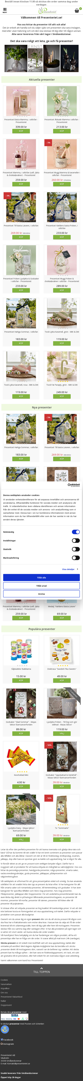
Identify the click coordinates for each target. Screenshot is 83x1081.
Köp (21, 131)
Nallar (3, 1001)
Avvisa (41, 594)
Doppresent (6, 1005)
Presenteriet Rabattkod (11, 996)
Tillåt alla (41, 577)
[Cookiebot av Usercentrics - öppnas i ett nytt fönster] (68, 485)
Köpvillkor (5, 988)
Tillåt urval (41, 585)
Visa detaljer (68, 569)
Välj (62, 733)
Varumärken (6, 984)
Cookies (4, 980)
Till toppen (41, 970)
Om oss (4, 992)
